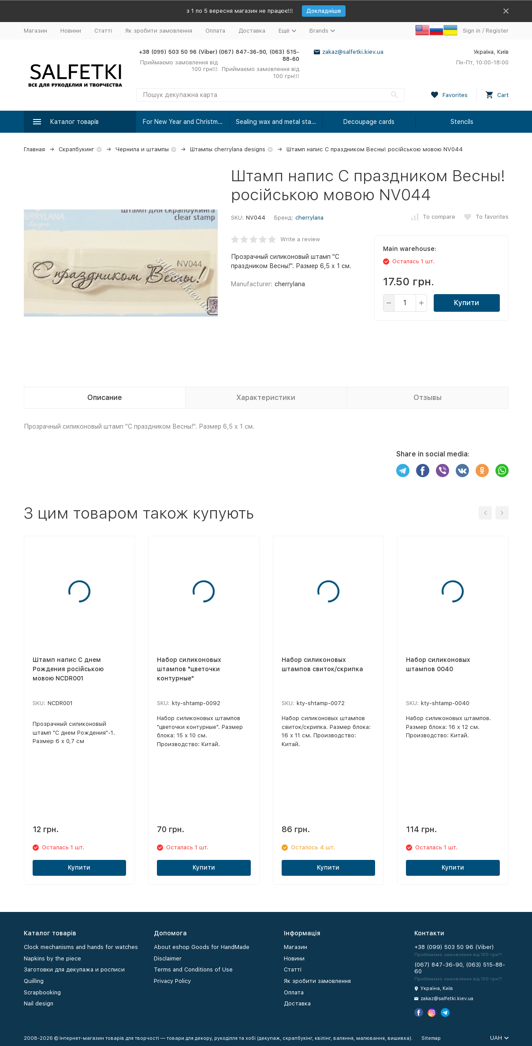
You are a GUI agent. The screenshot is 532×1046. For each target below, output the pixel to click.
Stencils (461, 121)
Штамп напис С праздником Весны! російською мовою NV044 (374, 149)
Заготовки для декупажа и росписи (74, 969)
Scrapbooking (42, 992)
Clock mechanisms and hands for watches (81, 947)
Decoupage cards (368, 121)
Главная (34, 149)
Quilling (34, 981)
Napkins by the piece (52, 958)
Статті (103, 30)
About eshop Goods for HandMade (201, 947)
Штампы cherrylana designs (227, 149)
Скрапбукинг (76, 149)
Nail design (38, 1003)
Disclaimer (168, 958)
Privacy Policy (172, 981)
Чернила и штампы (142, 149)
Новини (70, 30)
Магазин (35, 30)
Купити (466, 303)
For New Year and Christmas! (184, 121)
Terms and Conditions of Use (193, 969)
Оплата (215, 30)
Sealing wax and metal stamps (279, 121)
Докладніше (323, 10)
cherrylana (309, 217)
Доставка (251, 30)
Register (497, 30)
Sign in (471, 30)
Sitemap (431, 1038)
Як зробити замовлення (158, 30)
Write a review (300, 239)
